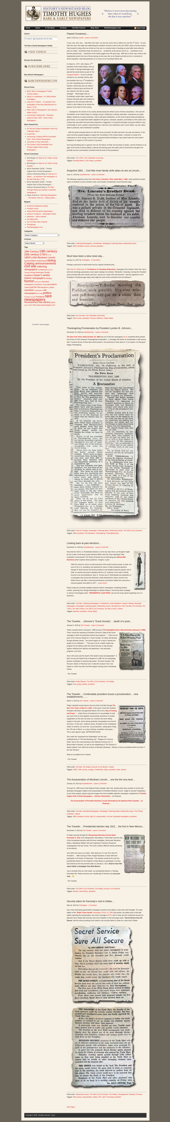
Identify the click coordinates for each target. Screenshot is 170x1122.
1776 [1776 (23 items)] (49, 255)
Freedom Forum (32, 209)
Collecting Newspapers (84, 243)
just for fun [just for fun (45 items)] (35, 287)
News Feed (141, 28)
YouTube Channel (78, 28)
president (98, 161)
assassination (101, 816)
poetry (79, 684)
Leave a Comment (91, 38)
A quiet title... (31, 134)
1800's (75, 770)
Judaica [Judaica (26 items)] (27, 287)
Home (28, 28)
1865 (74, 816)
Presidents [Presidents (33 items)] (40, 297)
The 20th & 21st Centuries (132, 531)
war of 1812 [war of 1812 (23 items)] (28, 305)
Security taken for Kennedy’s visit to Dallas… (90, 901)
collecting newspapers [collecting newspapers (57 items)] (35, 268)
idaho (106, 770)
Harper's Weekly (128, 603)
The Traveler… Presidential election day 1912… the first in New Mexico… (106, 826)
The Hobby (110, 681)
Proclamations (90, 533)
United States (108, 318)
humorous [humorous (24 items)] (37, 281)
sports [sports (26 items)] (53, 302)
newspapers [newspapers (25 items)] (38, 290)
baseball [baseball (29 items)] (27, 261)
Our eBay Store (32, 219)
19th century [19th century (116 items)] (48, 251)
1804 (74, 318)
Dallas (95, 1097)
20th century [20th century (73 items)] (31, 254)
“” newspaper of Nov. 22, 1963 (94, 913)
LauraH (81, 38)
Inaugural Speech (73, 75)
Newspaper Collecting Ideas (112, 243)
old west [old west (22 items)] (39, 293)
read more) (103, 583)
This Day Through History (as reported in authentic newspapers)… (41, 189)
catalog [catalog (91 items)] (51, 260)
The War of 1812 (111, 609)
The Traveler (85, 625)
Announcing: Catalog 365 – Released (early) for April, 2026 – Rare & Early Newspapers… (40, 117)
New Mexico (83, 891)
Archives (63, 28)
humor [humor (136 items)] (29, 281)
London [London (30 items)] (51, 287)
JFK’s (110, 915)
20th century (77, 1097)
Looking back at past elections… (84, 543)
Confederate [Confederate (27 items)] (42, 270)
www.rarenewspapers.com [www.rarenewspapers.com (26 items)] (46, 305)
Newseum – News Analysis (36, 217)
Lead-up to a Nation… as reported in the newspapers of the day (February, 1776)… (42, 176)
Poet (74, 684)
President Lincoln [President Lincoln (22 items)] (29, 297)
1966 (74, 533)
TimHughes (86, 260)
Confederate (97, 243)
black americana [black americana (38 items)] (38, 261)
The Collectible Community (93, 158)
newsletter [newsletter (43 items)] (29, 290)
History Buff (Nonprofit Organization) (40, 211)
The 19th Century (78, 609)
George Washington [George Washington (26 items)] (37, 272)
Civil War (79, 603)
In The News (50, 28)
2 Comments (95, 260)
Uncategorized (123, 1094)
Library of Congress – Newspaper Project (41, 214)
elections (76, 611)
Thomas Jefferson (96, 318)
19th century (82, 770)
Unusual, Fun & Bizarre (99, 767)
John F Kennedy (108, 1097)
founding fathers (78, 161)
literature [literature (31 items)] (44, 287)
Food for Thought (82, 531)
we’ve (125, 337)
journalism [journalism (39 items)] (52, 284)
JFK (99, 1097)
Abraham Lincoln (83, 246)
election (75, 891)
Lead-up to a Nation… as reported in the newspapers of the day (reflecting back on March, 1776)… (41, 104)
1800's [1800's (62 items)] (28, 257)
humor (79, 318)
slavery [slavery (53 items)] (46, 302)
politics (84, 684)
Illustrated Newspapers (91, 811)
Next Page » (71, 1107)
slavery (123, 770)
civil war (93, 246)
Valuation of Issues (135, 1094)
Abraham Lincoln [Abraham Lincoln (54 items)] (46, 257)
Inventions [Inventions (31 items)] (38, 284)
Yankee (120, 609)
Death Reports (81, 681)
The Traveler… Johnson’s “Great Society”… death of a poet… (99, 621)
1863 (74, 246)
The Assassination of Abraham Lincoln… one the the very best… (101, 779)
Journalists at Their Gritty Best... (38, 142)
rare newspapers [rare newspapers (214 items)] (38, 298)
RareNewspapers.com (112, 28)
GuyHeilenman (84, 175)
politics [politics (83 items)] (47, 293)
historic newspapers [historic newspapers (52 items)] (34, 278)
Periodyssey (31, 224)
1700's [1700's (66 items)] (43, 254)
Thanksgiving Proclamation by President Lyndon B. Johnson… (100, 328)
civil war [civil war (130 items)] (30, 266)
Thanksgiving (100, 533)
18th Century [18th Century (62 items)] (31, 251)
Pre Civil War (80, 316)
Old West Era (116, 606)
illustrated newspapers (121, 816)
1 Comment (92, 905)
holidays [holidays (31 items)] (48, 278)
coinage (91, 770)
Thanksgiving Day (112, 533)
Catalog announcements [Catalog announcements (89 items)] (40, 263)
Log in (53, 1115)
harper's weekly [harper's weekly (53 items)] (42, 275)
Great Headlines (115, 603)
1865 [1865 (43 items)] (34, 257)
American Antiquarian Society (37, 206)
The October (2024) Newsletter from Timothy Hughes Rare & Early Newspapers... (39, 147)
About (37, 28)
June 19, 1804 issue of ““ (93, 269)
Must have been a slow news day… (85, 256)
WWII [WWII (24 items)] (34, 305)
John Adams (89, 161)
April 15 (92, 816)
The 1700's (80, 158)
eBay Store (95, 28)
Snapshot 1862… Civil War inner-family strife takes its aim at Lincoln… (104, 170)
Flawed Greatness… (78, 33)
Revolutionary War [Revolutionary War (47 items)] (33, 302)
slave (118, 770)
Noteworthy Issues (129, 243)
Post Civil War (126, 606)
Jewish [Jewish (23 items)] (45, 284)
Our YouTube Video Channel (37, 222)
